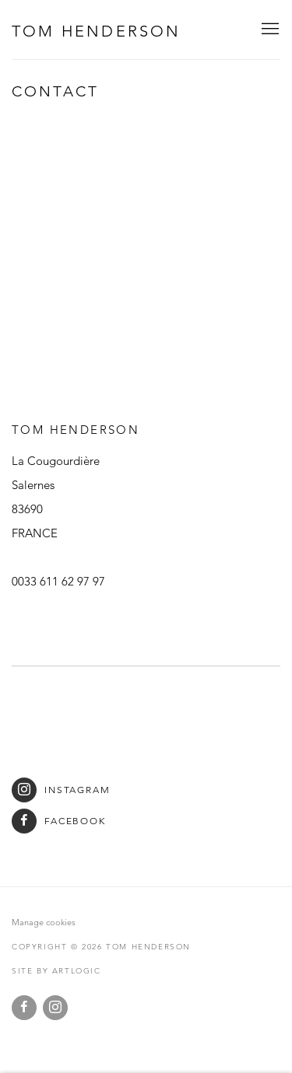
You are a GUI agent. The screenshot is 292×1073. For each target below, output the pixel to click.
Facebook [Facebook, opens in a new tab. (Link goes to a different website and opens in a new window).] (24, 1007)
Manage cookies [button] (44, 922)
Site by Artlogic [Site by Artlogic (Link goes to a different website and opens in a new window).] (56, 971)
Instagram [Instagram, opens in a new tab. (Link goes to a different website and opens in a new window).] (55, 1007)
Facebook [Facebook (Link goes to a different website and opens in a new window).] (59, 821)
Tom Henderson (96, 31)
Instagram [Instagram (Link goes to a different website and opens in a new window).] (61, 790)
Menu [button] (268, 29)
